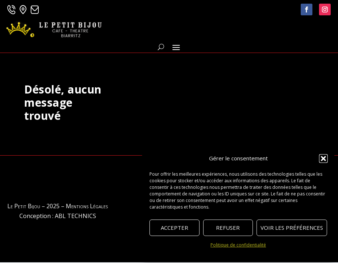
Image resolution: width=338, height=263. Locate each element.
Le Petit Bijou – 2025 (33, 206)
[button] (323, 158)
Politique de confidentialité (238, 245)
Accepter (174, 227)
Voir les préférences (292, 227)
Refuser (228, 227)
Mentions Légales (87, 206)
